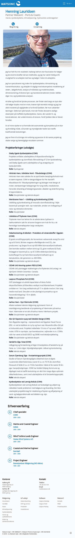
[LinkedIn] (71, 533)
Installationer (25, 509)
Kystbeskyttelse (7, 512)
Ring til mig (14, 27)
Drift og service (25, 504)
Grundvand (5, 501)
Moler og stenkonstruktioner (8, 520)
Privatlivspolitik (62, 506)
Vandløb (4, 504)
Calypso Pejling (43, 506)
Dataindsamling (25, 501)
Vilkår (59, 504)
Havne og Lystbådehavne (7, 516)
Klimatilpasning (7, 509)
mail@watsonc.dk (44, 489)
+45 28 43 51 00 (44, 485)
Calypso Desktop (44, 501)
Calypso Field (43, 504)
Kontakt (59, 501)
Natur (4, 506)
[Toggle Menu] (64, 3)
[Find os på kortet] (9, 482)
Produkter (24, 506)
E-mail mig (38, 27)
